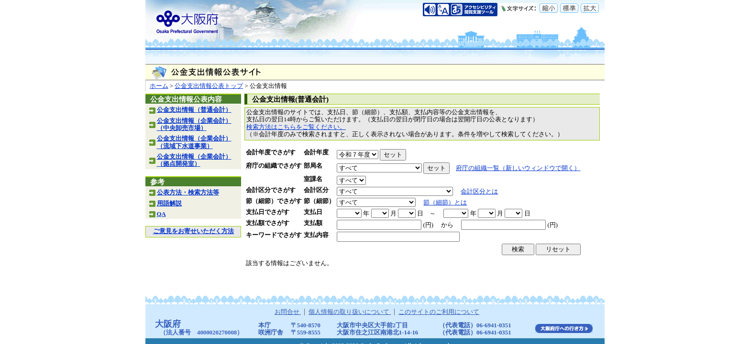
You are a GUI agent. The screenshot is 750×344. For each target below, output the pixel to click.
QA (161, 214)
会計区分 (316, 190)
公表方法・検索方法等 (188, 192)
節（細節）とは (445, 202)
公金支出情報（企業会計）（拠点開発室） (194, 160)
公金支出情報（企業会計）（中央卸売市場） (194, 124)
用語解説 (169, 203)
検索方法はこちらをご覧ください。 (296, 127)
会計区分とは (479, 191)
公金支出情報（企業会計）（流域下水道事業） (194, 142)
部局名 (313, 165)
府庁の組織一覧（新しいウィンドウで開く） (518, 168)
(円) (428, 225)
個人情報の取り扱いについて (350, 312)
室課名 (313, 179)
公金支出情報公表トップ (209, 86)
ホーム (159, 86)
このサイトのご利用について (438, 312)
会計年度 (316, 152)
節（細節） (319, 201)
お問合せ (288, 312)
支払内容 (316, 235)
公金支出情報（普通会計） (194, 110)
